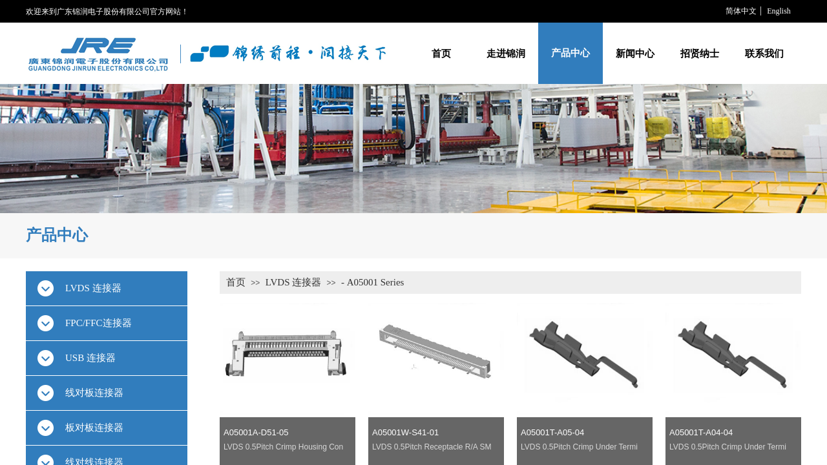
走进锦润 (506, 53)
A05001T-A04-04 (701, 432)
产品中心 (570, 53)
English (779, 11)
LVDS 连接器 (294, 282)
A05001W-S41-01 (405, 432)
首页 (441, 53)
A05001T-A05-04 (552, 432)
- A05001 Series (372, 282)
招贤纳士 (699, 53)
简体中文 (741, 11)
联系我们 (764, 53)
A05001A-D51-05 (256, 432)
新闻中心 (635, 53)
